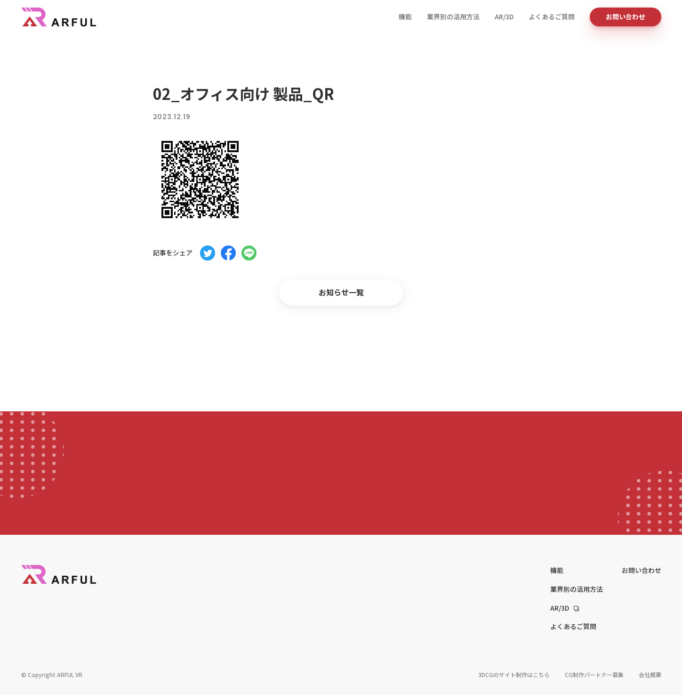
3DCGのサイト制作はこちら (514, 674)
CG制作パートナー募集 (594, 674)
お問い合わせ (625, 16)
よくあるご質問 (552, 16)
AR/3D (504, 16)
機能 (405, 16)
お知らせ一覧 (341, 292)
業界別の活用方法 (453, 16)
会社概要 (650, 674)
